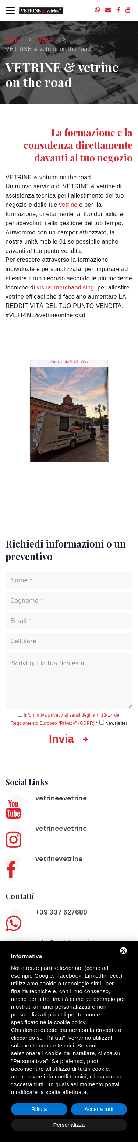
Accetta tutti (99, 1109)
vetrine (68, 205)
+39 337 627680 (61, 912)
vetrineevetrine (61, 798)
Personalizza (69, 1125)
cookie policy (70, 1022)
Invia (69, 739)
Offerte (46, 40)
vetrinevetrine (59, 858)
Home (14, 40)
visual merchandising (65, 287)
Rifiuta (39, 1109)
